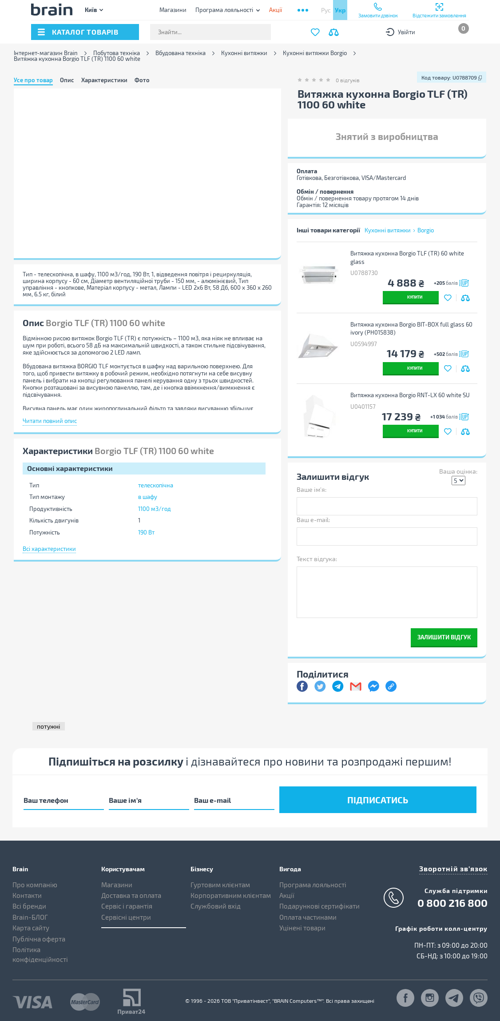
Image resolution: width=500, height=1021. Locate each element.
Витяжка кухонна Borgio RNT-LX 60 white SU (411, 395)
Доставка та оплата (131, 893)
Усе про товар (33, 80)
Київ (91, 9)
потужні (48, 726)
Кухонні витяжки (244, 53)
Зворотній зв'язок (457, 864)
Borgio (425, 230)
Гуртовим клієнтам (220, 881)
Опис (67, 80)
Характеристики (104, 80)
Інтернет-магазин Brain (46, 53)
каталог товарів (85, 32)
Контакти (27, 893)
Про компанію (34, 881)
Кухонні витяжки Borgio (315, 53)
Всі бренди (29, 903)
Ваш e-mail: (313, 519)
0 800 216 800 (452, 898)
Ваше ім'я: (311, 489)
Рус (326, 10)
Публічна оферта (38, 936)
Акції (286, 893)
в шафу (147, 496)
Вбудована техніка (180, 53)
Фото (142, 80)
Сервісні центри (126, 914)
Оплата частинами (308, 914)
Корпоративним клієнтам (230, 893)
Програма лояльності (224, 9)
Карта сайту (30, 925)
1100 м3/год (154, 508)
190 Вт (146, 532)
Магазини (173, 9)
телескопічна (155, 485)
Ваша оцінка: (458, 471)
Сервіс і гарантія (126, 903)
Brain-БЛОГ (30, 914)
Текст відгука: (317, 558)
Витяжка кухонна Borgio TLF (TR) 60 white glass (408, 257)
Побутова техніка (116, 53)
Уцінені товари (302, 925)
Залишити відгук (444, 637)
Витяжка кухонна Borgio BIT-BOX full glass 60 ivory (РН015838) (413, 328)
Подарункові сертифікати (319, 903)
